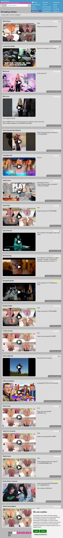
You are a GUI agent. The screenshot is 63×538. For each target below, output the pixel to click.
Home (35, 2)
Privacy (55, 7)
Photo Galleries (36, 5)
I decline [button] (43, 531)
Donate (55, 5)
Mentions (34, 9)
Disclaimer (56, 9)
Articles (44, 5)
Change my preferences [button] (40, 534)
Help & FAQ (56, 2)
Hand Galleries (46, 11)
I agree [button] (36, 531)
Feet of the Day (46, 7)
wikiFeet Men (35, 11)
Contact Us (56, 11)
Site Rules (45, 2)
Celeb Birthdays (46, 9)
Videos (34, 7)
